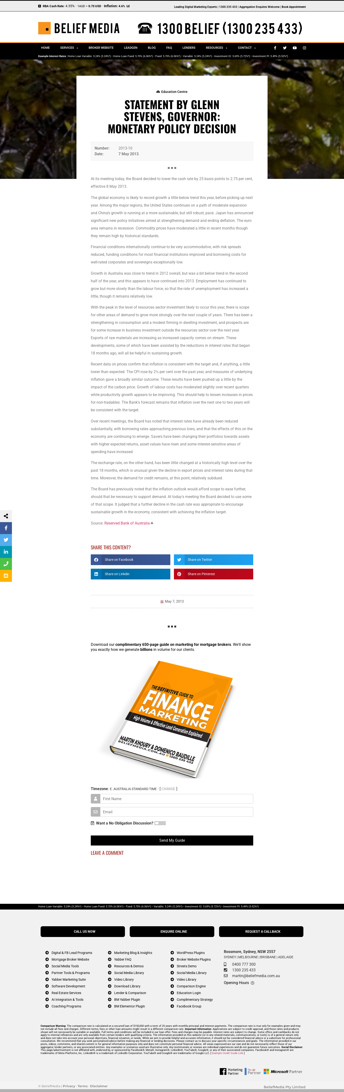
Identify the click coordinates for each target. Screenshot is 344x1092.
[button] (130, 559)
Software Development (68, 986)
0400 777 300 (244, 964)
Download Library (127, 986)
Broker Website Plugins (194, 960)
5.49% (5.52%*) (279, 56)
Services (69, 48)
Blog (152, 47)
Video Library (124, 980)
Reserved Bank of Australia (127, 523)
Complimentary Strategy (195, 1000)
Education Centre (174, 92)
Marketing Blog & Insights (133, 953)
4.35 (68, 6)
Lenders (189, 47)
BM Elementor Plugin (129, 1006)
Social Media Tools (65, 966)
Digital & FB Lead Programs (72, 953)
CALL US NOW (84, 932)
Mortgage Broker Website (70, 960)
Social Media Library (129, 973)
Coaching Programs (66, 1006)
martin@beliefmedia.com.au (256, 976)
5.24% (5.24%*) (102, 56)
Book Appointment (294, 7)
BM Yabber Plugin (127, 1000)
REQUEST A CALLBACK (262, 932)
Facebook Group (189, 1006)
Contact (247, 48)
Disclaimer (99, 1086)
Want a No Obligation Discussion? (122, 823)
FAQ (169, 47)
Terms (83, 1086)
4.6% (121, 6)
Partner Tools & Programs (71, 973)
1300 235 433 (244, 970)
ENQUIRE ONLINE (174, 932)
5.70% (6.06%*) (144, 56)
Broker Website (101, 47)
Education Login (189, 993)
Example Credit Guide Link (227, 1053)
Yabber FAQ (122, 960)
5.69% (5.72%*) (241, 56)
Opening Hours (236, 982)
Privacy (69, 1086)
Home (45, 47)
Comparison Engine (191, 986)
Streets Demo (187, 966)
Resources (216, 48)
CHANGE (168, 789)
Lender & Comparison (130, 993)
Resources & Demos (129, 966)
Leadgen (130, 47)
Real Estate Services (66, 993)
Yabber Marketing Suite (69, 980)
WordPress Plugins (191, 953)
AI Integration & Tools (67, 1000)
